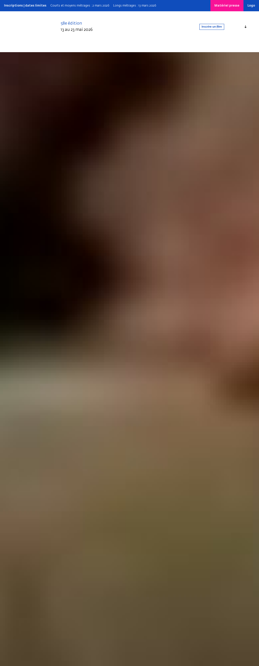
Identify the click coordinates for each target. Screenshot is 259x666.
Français (235, 27)
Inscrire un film (205, 27)
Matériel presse (226, 5)
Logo (251, 5)
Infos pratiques (113, 47)
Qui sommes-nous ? (28, 47)
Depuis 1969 (85, 47)
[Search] (188, 47)
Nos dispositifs (144, 47)
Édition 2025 (60, 47)
